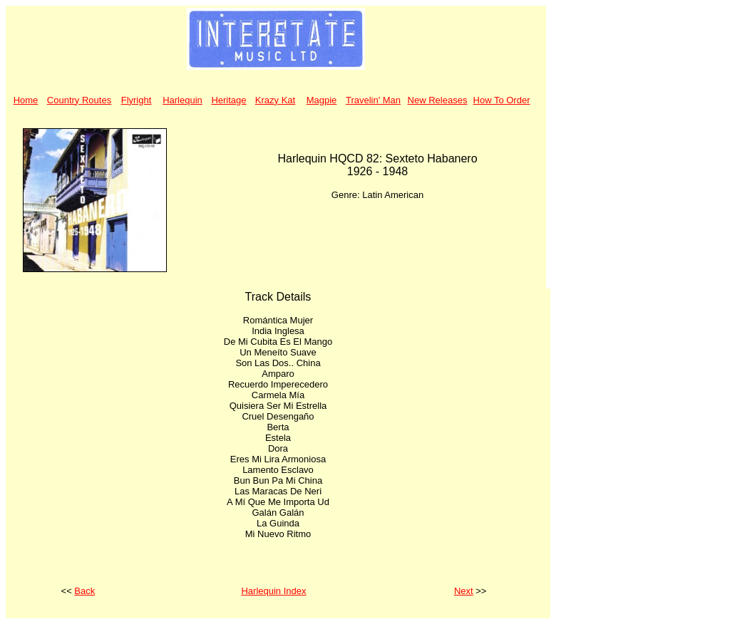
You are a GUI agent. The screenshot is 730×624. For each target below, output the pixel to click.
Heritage (228, 100)
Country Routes (79, 100)
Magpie (322, 100)
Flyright (136, 100)
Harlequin (182, 100)
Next (463, 591)
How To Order (501, 100)
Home (26, 100)
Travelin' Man (373, 100)
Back (84, 591)
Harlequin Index (273, 591)
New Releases (438, 100)
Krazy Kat (275, 100)
